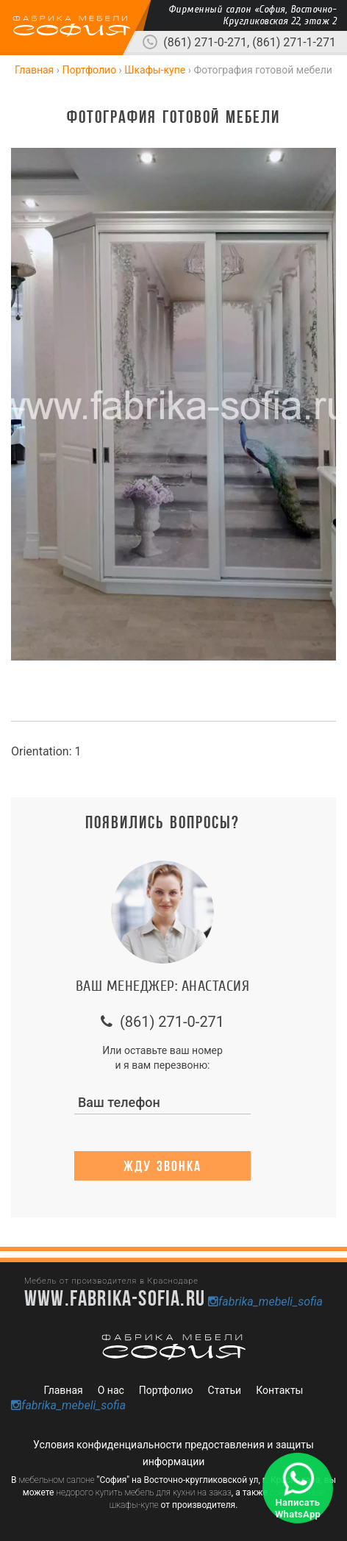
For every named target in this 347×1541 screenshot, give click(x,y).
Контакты (279, 1390)
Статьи (225, 1390)
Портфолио (166, 1390)
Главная (63, 1390)
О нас (111, 1390)
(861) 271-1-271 (294, 42)
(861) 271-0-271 (205, 42)
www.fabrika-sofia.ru (114, 1297)
